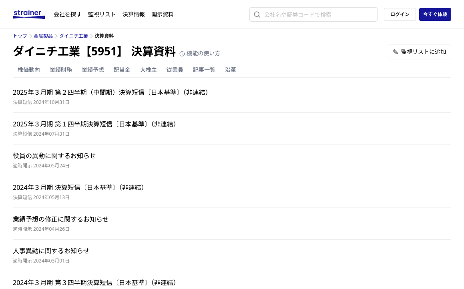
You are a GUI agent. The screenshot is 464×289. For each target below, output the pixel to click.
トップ (20, 36)
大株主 (148, 69)
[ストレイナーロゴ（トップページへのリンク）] (33, 14)
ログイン (400, 14)
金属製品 (43, 36)
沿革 (230, 69)
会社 (68, 14)
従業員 (175, 69)
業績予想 (93, 69)
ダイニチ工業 (73, 36)
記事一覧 (204, 69)
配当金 (122, 69)
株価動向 (29, 69)
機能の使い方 (200, 53)
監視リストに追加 (419, 51)
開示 (162, 14)
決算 (134, 14)
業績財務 (61, 69)
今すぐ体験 (435, 14)
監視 (102, 14)
